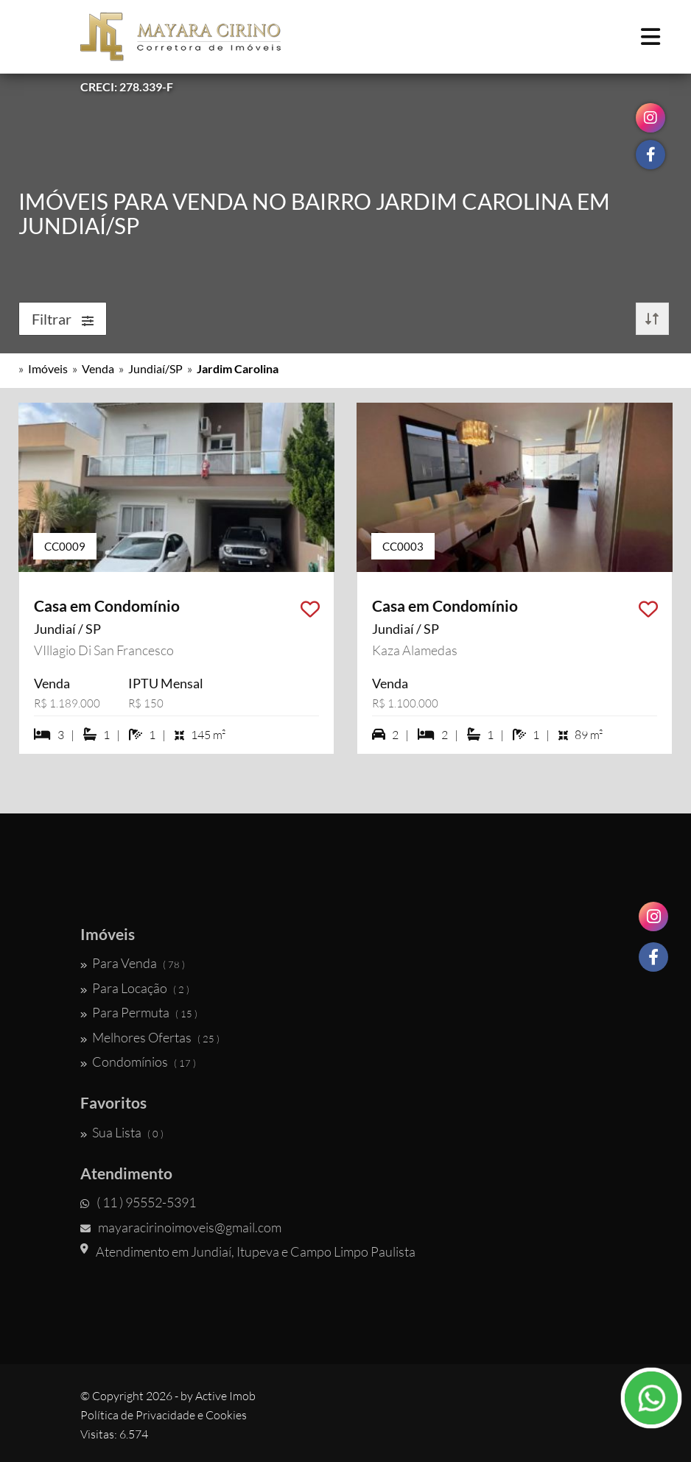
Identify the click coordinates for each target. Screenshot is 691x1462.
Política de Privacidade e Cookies (163, 1415)
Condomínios (138, 1061)
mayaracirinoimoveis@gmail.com (180, 1227)
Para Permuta (138, 1012)
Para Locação (134, 988)
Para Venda (132, 963)
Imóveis (48, 368)
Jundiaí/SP (155, 368)
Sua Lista (122, 1132)
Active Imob (225, 1395)
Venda (98, 368)
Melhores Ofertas (150, 1037)
